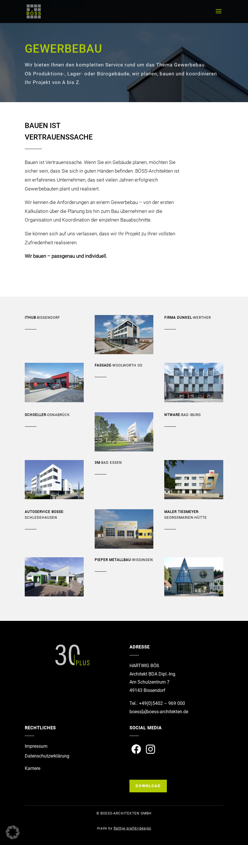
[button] (12, 832)
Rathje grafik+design (132, 828)
